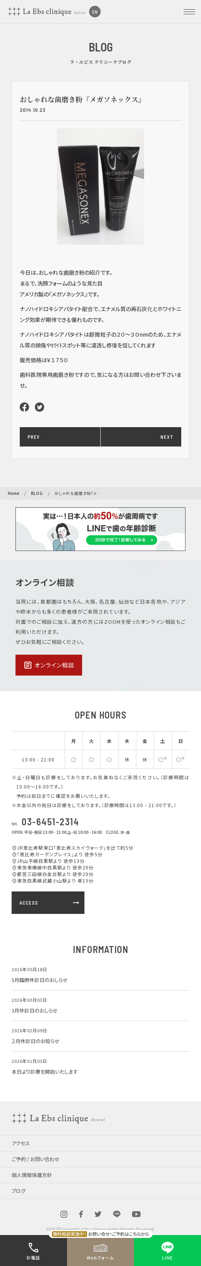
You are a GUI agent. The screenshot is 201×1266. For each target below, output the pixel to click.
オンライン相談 (48, 665)
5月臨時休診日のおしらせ (40, 980)
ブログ (19, 1190)
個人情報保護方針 (32, 1175)
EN (95, 11)
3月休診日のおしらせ (35, 1010)
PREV (33, 437)
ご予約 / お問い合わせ (36, 1159)
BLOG (37, 493)
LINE (167, 1251)
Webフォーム (100, 1251)
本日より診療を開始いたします (45, 1071)
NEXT (167, 437)
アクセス (21, 1143)
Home (13, 493)
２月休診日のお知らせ (36, 1041)
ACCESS (50, 902)
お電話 (33, 1251)
